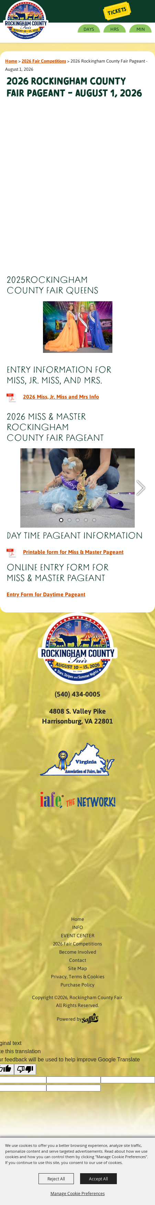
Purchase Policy (77, 984)
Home (11, 61)
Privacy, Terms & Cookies (77, 976)
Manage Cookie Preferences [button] (78, 1193)
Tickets (117, 11)
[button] (140, 487)
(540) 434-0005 (77, 693)
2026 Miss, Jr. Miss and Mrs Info (61, 396)
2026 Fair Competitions (44, 61)
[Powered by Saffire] (90, 1019)
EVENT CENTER (78, 935)
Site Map (77, 968)
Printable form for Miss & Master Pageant (73, 551)
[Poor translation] (25, 1069)
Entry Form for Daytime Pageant (46, 594)
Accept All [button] (98, 1178)
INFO (77, 927)
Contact (77, 960)
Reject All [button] (56, 1178)
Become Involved (77, 952)
